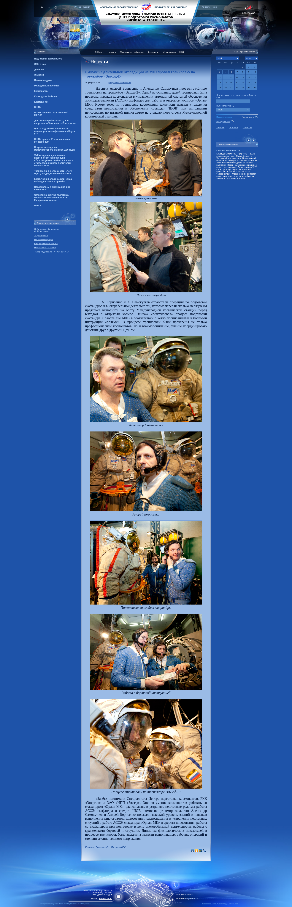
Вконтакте (233, 127)
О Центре (99, 52)
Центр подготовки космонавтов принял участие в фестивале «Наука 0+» (54, 131)
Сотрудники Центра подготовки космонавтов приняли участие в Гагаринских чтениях (52, 198)
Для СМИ (39, 69)
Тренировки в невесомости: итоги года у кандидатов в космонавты (53, 172)
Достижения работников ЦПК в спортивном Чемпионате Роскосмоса (55, 122)
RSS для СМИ (223, 121)
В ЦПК (37, 107)
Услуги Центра (41, 235)
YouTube (220, 127)
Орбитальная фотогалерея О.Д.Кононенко (47, 230)
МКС (181, 52)
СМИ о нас (40, 64)
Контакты (206, 7)
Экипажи (39, 75)
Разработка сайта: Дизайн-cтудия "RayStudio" (220, 904)
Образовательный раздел (132, 52)
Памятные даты (43, 80)
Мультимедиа (169, 52)
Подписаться (248, 117)
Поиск (214, 7)
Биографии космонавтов (46, 243)
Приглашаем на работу (45, 248)
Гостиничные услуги (43, 239)
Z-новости (247, 127)
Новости (112, 52)
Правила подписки (224, 117)
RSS (236, 52)
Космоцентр (41, 102)
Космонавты (41, 91)
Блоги (37, 205)
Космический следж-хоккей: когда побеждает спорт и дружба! (53, 180)
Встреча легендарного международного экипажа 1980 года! (54, 148)
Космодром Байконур (46, 96)
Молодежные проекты (46, 85)
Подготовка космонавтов (48, 58)
